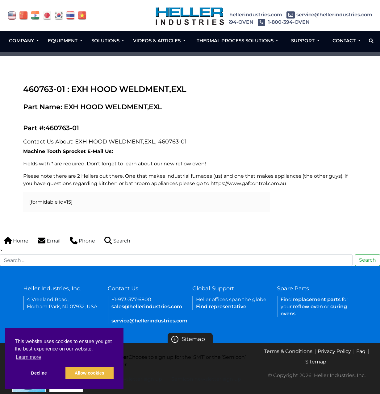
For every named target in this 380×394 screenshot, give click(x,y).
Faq (360, 351)
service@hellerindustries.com (329, 15)
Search (367, 260)
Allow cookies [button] (89, 373)
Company (22, 41)
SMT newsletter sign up (133, 379)
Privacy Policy (334, 351)
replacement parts (316, 299)
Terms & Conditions (288, 351)
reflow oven (308, 306)
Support (303, 41)
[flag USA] (12, 15)
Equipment (63, 41)
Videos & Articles (157, 41)
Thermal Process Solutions (236, 41)
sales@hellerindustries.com (242, 15)
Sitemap (188, 339)
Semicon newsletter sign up (206, 379)
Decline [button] (39, 373)
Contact (344, 41)
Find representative (221, 306)
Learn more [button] (28, 357)
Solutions (106, 41)
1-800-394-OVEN (284, 22)
